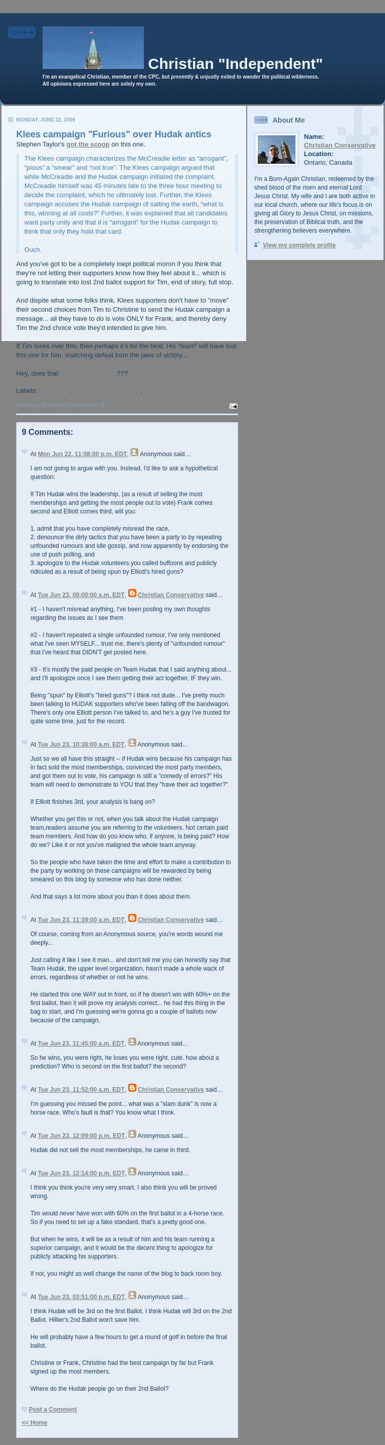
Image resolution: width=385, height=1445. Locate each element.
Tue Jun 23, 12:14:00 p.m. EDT (81, 1173)
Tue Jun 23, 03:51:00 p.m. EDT (81, 1297)
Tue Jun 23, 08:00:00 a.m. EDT (81, 595)
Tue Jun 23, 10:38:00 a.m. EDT (81, 744)
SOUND (72, 373)
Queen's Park (165, 390)
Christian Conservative (171, 595)
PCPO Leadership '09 (107, 390)
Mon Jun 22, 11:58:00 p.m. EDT (82, 454)
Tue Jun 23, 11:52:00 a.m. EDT (81, 1089)
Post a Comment (53, 1409)
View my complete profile (299, 245)
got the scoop (87, 144)
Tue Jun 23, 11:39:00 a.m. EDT (81, 919)
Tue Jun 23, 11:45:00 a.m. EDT (81, 1043)
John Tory (55, 390)
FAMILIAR (101, 373)
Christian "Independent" (235, 63)
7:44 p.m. (119, 405)
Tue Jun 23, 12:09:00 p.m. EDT (81, 1135)
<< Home (35, 1422)
